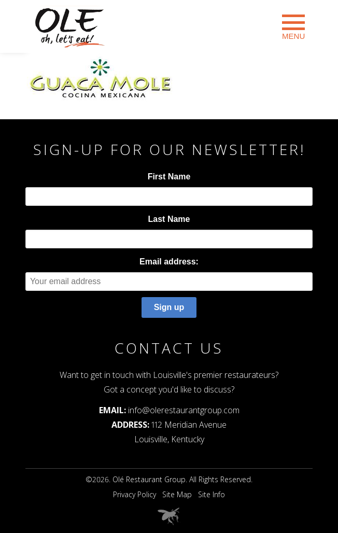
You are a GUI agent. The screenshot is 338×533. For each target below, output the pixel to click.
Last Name (169, 219)
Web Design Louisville (169, 516)
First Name (169, 176)
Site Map (177, 494)
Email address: (169, 261)
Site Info (211, 494)
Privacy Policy (134, 494)
